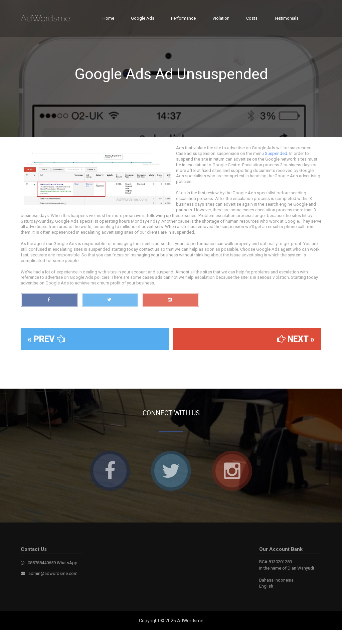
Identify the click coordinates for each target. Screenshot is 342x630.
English (266, 586)
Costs (252, 18)
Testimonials (286, 18)
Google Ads (142, 18)
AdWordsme (45, 18)
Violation (220, 18)
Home (108, 18)
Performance (183, 18)
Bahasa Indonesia (276, 580)
